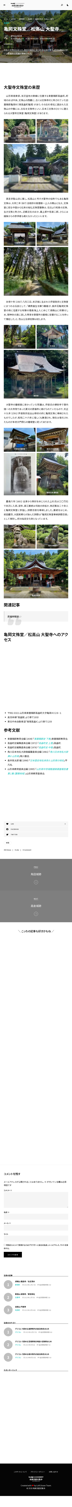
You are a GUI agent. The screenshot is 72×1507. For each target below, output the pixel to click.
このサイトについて (20, 1472)
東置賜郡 (22, 19)
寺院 (7, 843)
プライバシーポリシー (38, 1472)
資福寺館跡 (13, 616)
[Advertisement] (36, 74)
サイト (6, 1234)
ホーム (6, 19)
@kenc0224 (16, 35)
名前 (6, 1212)
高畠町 (30, 19)
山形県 (13, 19)
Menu (4, 5)
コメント (8, 1190)
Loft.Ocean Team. (44, 1496)
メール (7, 1223)
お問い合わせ (53, 1472)
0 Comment (27, 850)
